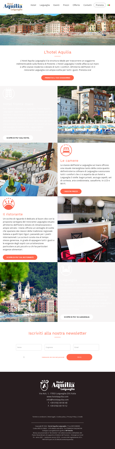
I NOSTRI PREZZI (71, 191)
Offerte (76, 5)
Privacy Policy (72, 417)
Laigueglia (45, 5)
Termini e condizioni (39, 417)
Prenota (100, 5)
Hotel (33, 5)
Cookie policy (61, 417)
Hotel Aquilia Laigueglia (57, 426)
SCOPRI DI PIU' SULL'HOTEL (18, 138)
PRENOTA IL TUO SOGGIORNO (57, 78)
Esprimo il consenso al (43, 357)
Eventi (56, 5)
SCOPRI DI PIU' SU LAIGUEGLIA (76, 317)
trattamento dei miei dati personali (53, 357)
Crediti (80, 417)
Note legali (51, 417)
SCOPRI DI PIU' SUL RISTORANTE (20, 257)
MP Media (69, 430)
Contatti (87, 5)
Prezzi (66, 5)
